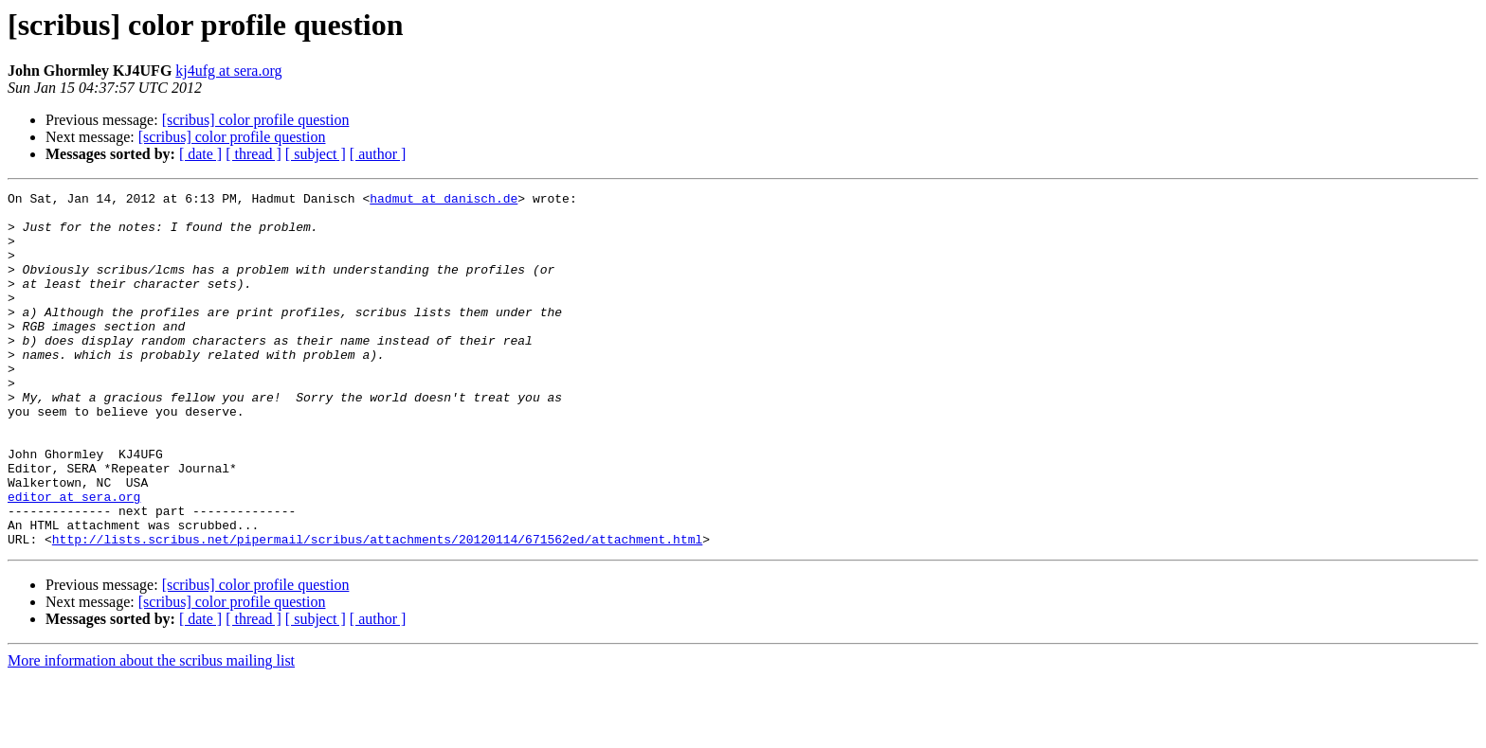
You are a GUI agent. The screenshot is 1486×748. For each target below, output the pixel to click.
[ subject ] (315, 154)
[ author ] (378, 154)
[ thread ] (253, 154)
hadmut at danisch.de (443, 200)
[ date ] (200, 154)
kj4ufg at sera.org (228, 70)
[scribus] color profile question (256, 120)
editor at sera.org (74, 558)
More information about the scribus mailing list (151, 731)
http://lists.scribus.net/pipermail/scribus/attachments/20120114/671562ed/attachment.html (377, 609)
